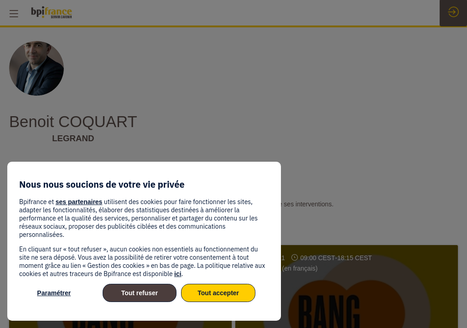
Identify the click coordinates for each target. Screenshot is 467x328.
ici (178, 273)
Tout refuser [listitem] (139, 293)
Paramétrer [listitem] (54, 293)
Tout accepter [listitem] (218, 293)
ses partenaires (79, 201)
